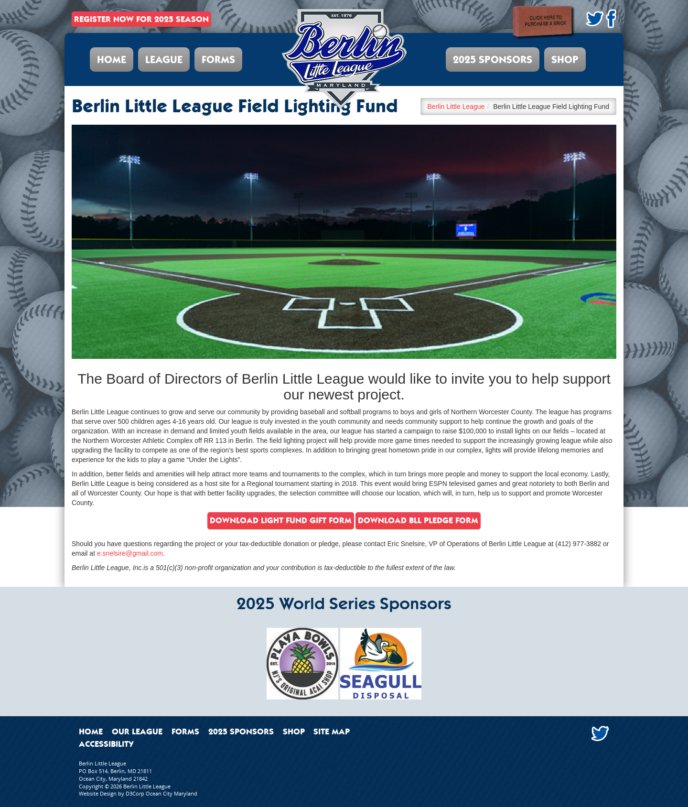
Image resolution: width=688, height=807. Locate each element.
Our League (137, 731)
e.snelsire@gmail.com (130, 553)
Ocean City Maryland (171, 793)
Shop (565, 59)
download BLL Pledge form (418, 520)
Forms (218, 59)
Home (111, 59)
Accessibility (106, 744)
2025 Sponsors (492, 59)
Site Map (331, 731)
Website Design (98, 793)
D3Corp (135, 793)
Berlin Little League (456, 106)
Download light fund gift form (281, 520)
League (164, 59)
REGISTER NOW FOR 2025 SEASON (141, 19)
